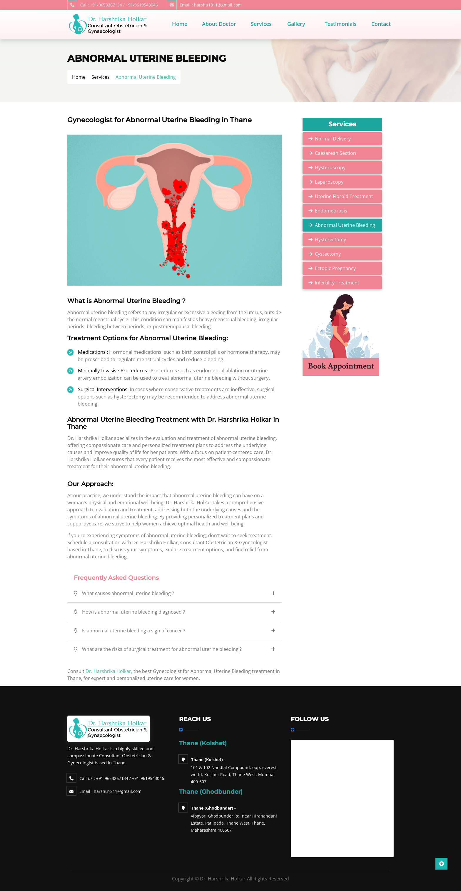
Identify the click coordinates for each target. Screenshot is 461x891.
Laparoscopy (329, 182)
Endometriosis (331, 210)
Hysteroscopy (330, 167)
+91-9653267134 (101, 5)
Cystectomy (328, 254)
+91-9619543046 (142, 5)
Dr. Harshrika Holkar (222, 878)
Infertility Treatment (337, 282)
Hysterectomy (330, 239)
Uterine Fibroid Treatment (344, 196)
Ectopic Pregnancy (335, 268)
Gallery (296, 23)
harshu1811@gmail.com (211, 5)
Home (179, 23)
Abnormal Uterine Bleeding (345, 225)
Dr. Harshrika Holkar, (108, 671)
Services (261, 23)
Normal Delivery (333, 138)
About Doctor (219, 23)
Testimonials (341, 23)
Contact (381, 23)
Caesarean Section (335, 153)
